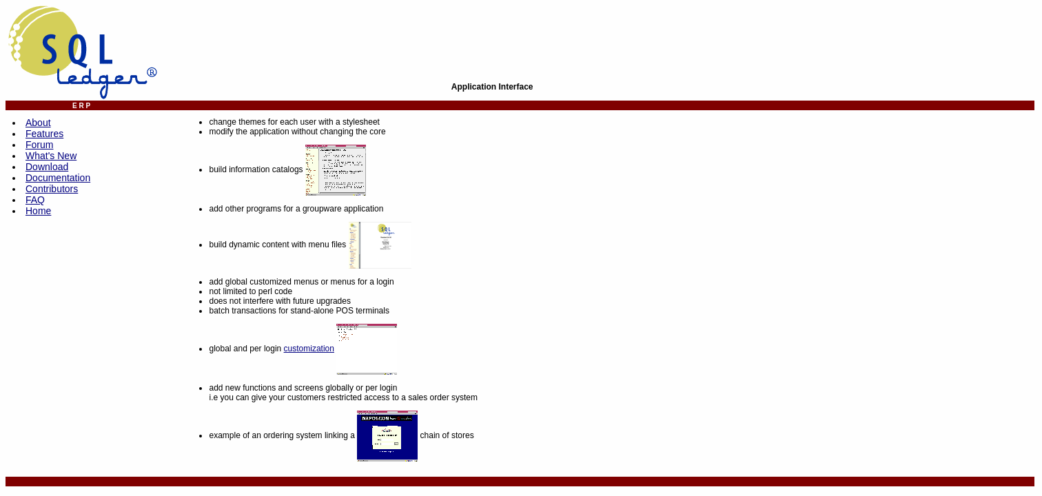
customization (309, 348)
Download (46, 166)
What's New (50, 155)
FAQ (35, 199)
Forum (39, 144)
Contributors (51, 188)
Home (38, 210)
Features (44, 133)
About (38, 122)
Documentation (57, 177)
